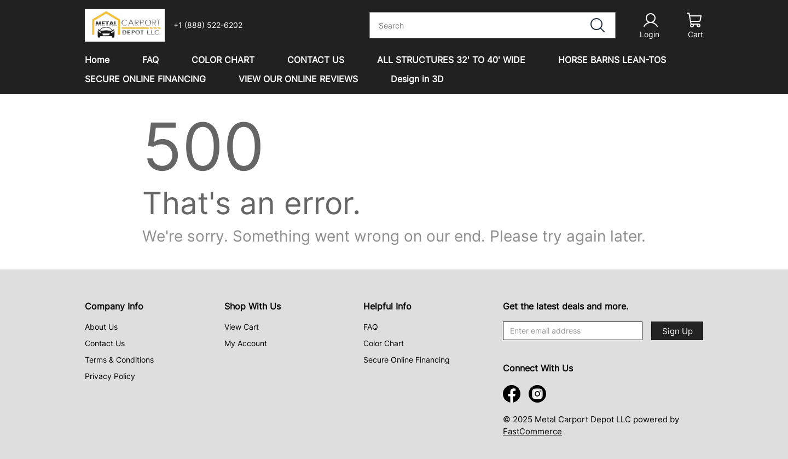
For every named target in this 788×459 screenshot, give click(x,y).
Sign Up (677, 331)
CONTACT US (315, 59)
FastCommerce (532, 431)
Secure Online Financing (406, 359)
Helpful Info (387, 306)
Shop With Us (252, 306)
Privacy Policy (110, 376)
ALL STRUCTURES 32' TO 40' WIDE (451, 59)
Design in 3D (417, 78)
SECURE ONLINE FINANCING (145, 78)
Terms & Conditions (119, 359)
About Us (101, 326)
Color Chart (383, 343)
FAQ (150, 59)
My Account (245, 343)
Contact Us (105, 343)
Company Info (114, 306)
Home (97, 59)
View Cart (241, 326)
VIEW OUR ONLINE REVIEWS (298, 78)
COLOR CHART (223, 59)
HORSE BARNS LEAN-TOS (612, 59)
